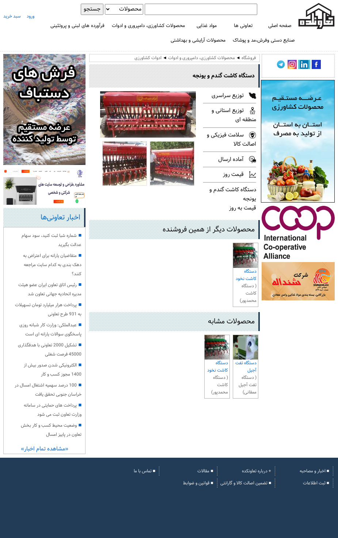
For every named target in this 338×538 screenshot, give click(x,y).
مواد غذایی (207, 26)
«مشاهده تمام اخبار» (44, 449)
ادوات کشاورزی (148, 58)
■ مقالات (205, 471)
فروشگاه (249, 58)
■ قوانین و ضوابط (198, 483)
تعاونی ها (243, 26)
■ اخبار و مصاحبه (314, 471)
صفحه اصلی (279, 26)
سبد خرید (12, 16)
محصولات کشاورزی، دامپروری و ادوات (148, 26)
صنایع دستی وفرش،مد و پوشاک (264, 40)
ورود (30, 16)
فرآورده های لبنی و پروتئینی (77, 26)
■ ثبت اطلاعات (316, 483)
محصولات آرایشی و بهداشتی (198, 40)
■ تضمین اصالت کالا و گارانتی (245, 483)
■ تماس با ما (144, 471)
